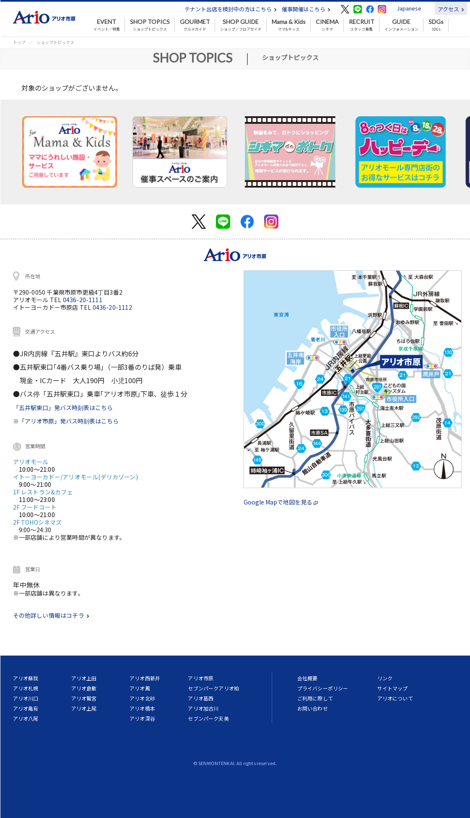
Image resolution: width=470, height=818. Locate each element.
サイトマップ (392, 688)
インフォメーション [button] (401, 25)
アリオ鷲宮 (84, 698)
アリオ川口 (26, 698)
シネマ (327, 25)
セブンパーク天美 (208, 718)
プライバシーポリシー (322, 688)
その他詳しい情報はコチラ (51, 615)
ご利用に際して (315, 698)
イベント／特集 (106, 25)
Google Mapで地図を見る (281, 502)
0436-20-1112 (112, 307)
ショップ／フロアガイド (241, 25)
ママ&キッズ (289, 25)
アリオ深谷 (142, 718)
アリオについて (395, 698)
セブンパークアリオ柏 (213, 688)
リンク (384, 678)
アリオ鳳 (140, 688)
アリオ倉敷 (84, 688)
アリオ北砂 (142, 698)
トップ (19, 42)
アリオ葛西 (200, 698)
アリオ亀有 (26, 708)
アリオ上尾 (84, 708)
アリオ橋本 (142, 708)
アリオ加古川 (203, 708)
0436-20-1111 (82, 299)
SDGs (436, 25)
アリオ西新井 (145, 678)
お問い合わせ (312, 708)
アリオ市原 (200, 678)
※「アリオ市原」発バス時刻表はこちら (66, 421)
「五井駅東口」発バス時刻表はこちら (63, 407)
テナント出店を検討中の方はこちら (230, 9)
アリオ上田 (84, 678)
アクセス (451, 9)
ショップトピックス (150, 25)
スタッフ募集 (361, 25)
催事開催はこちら (306, 9)
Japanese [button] (409, 8)
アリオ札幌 (26, 688)
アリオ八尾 (26, 718)
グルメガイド (195, 25)
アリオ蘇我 (26, 678)
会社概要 (307, 678)
